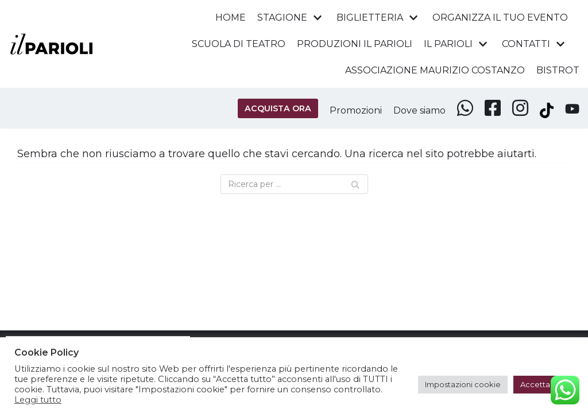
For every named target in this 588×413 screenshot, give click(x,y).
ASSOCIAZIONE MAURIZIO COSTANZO (433, 70)
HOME (227, 17)
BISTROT (557, 70)
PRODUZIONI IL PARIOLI (353, 44)
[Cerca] (294, 184)
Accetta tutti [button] (543, 384)
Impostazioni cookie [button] (463, 384)
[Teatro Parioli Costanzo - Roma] (52, 44)
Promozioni (351, 110)
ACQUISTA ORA (272, 108)
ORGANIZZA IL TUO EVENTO (499, 17)
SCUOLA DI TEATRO (235, 44)
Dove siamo (417, 110)
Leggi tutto (37, 400)
